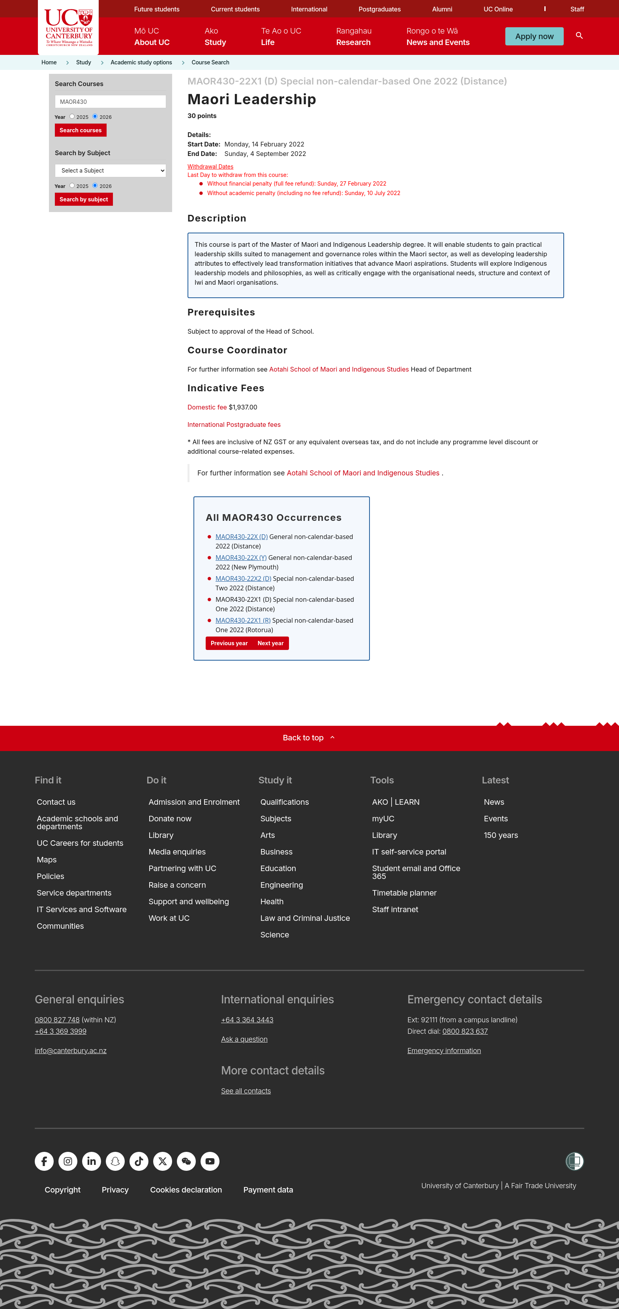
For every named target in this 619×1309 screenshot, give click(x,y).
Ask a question (244, 1039)
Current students (235, 9)
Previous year (229, 643)
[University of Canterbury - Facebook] (44, 1161)
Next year (271, 643)
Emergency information (444, 1050)
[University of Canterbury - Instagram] (67, 1161)
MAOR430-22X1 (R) (243, 620)
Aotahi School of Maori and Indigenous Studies (339, 369)
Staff (577, 9)
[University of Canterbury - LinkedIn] (91, 1161)
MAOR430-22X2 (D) (243, 578)
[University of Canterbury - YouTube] (210, 1161)
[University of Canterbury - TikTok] (138, 1161)
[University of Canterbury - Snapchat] (115, 1161)
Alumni (442, 9)
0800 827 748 (57, 1020)
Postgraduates (380, 9)
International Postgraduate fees (234, 424)
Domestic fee (207, 407)
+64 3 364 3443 (247, 1020)
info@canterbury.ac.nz (71, 1050)
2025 (83, 117)
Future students (157, 9)
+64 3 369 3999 (60, 1031)
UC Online (498, 9)
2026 (105, 117)
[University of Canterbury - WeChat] (186, 1161)
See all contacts (246, 1091)
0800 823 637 (465, 1031)
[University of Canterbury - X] (162, 1161)
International (309, 9)
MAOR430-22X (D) (242, 536)
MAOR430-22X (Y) (241, 557)
